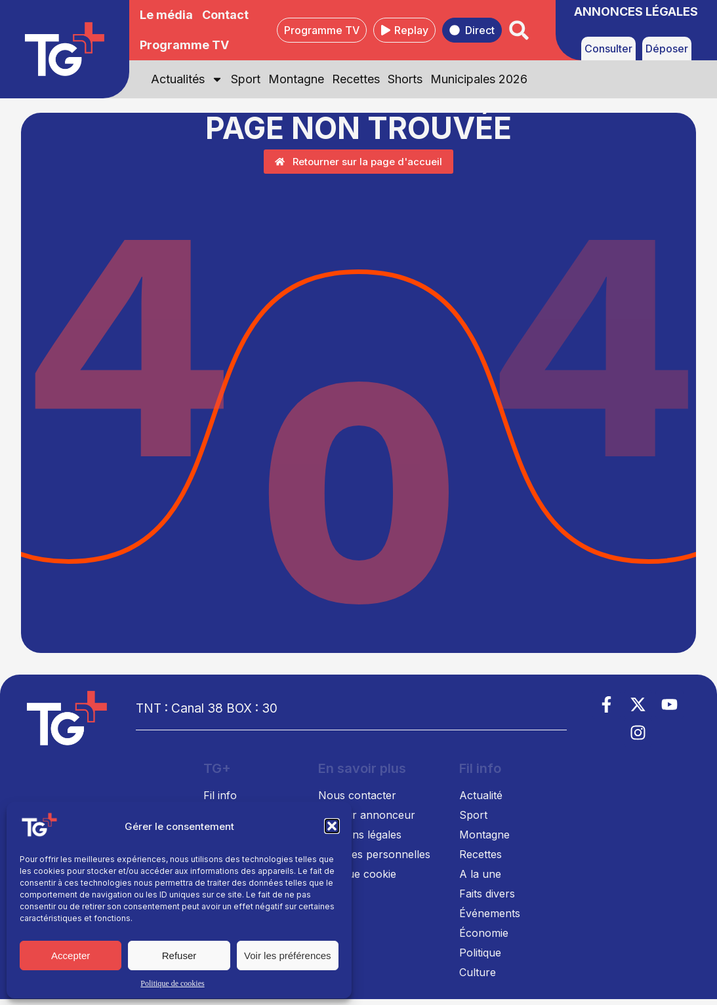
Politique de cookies (172, 983)
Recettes (356, 79)
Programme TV (184, 45)
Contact (225, 15)
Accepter (70, 955)
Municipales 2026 (478, 79)
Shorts (405, 79)
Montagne (296, 79)
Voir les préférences (287, 955)
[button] (331, 826)
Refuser (179, 955)
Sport (245, 79)
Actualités (187, 79)
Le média (166, 15)
